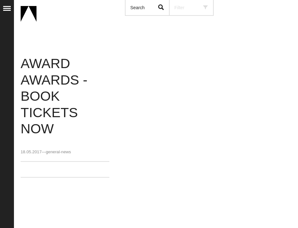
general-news (58, 151)
